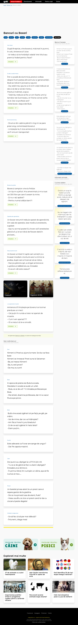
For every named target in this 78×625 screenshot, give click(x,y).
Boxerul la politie (11, 185)
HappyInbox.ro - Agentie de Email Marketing (39, 617)
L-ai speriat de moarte (13, 304)
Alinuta (11, 37)
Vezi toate (57, 37)
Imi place (12, 62)
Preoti (8, 486)
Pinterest (44, 613)
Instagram (37, 613)
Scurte (22, 37)
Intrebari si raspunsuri (12, 513)
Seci (17, 37)
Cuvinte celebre (60, 183)
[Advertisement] (39, 18)
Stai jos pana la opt (12, 250)
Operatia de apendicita (13, 216)
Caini (8, 458)
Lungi (28, 37)
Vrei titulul (9, 45)
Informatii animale (61, 177)
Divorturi (34, 37)
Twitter (50, 613)
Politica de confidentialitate (38, 622)
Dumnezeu (49, 37)
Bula (5, 37)
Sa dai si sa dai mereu (12, 73)
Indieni (41, 37)
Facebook (30, 613)
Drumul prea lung (11, 119)
